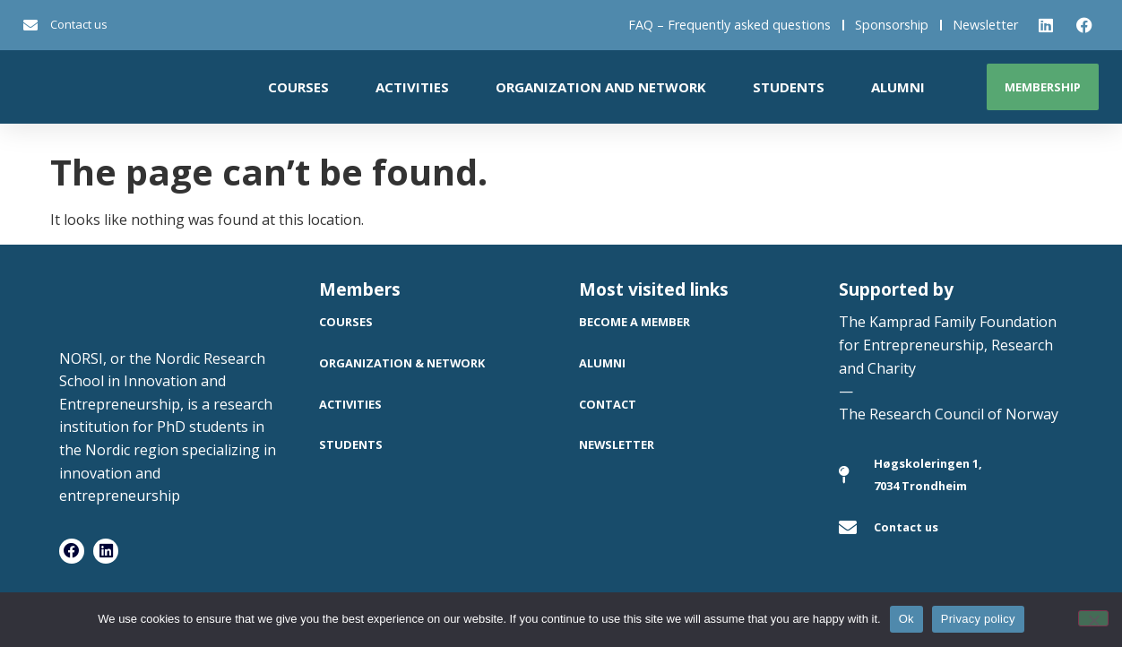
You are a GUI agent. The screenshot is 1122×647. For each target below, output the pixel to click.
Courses (298, 87)
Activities (412, 87)
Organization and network (601, 87)
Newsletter (985, 24)
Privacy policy (978, 618)
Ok (906, 618)
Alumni (898, 87)
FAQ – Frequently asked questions (729, 24)
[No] (1093, 618)
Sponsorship (891, 24)
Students (788, 87)
